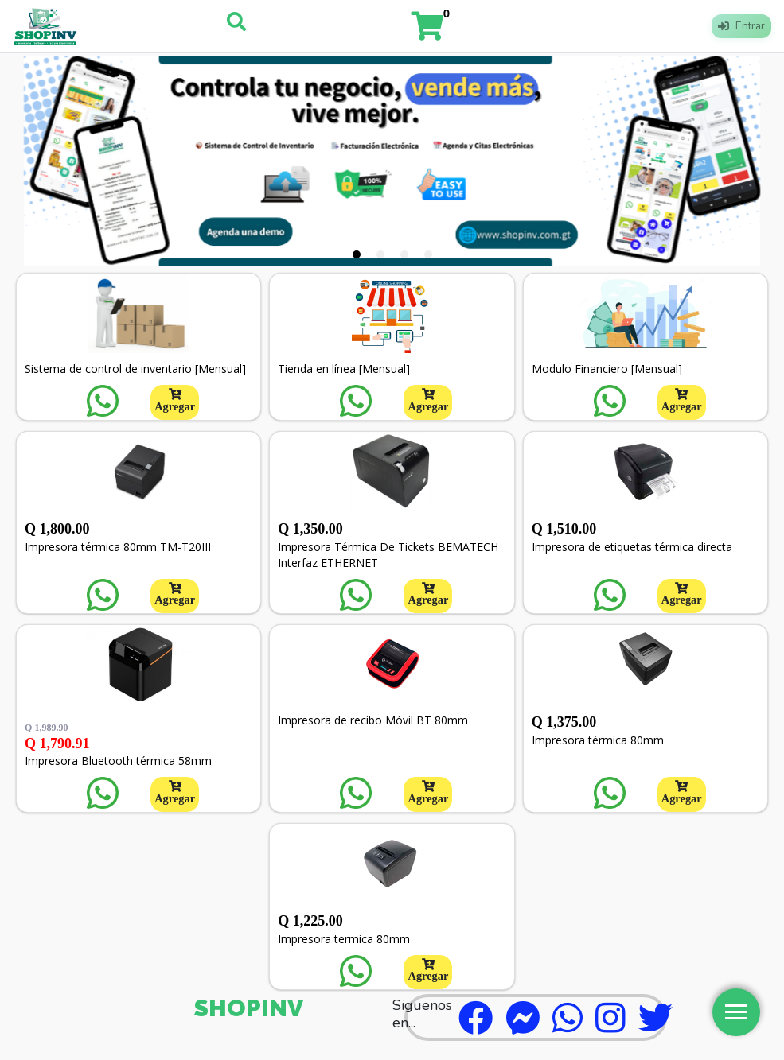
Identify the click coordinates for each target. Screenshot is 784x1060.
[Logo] (45, 26)
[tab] (357, 254)
